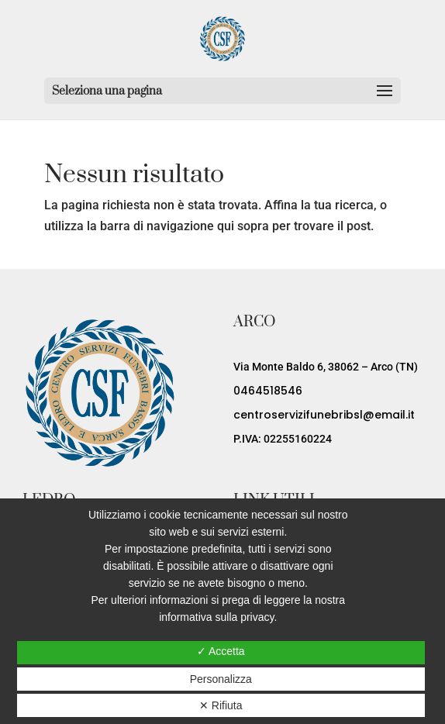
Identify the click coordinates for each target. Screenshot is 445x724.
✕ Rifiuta (221, 705)
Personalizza (221, 679)
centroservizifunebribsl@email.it (324, 414)
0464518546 (267, 390)
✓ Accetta (221, 651)
